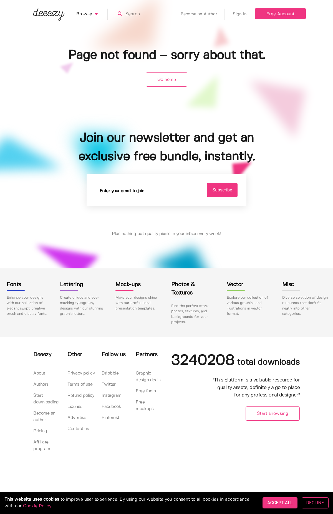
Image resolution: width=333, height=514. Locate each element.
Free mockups (145, 405)
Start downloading (46, 398)
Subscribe (222, 190)
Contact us (78, 429)
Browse (92, 14)
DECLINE (315, 502)
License (74, 407)
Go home (166, 80)
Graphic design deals (148, 376)
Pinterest (110, 418)
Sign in (240, 14)
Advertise (76, 418)
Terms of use (79, 384)
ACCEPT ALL (279, 502)
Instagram (112, 395)
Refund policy (80, 395)
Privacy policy (81, 373)
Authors (41, 384)
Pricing (40, 431)
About (39, 373)
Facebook (111, 407)
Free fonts (146, 391)
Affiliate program (41, 445)
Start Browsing (272, 413)
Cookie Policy (37, 506)
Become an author (44, 416)
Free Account (280, 14)
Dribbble (110, 373)
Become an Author (202, 14)
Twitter (109, 384)
